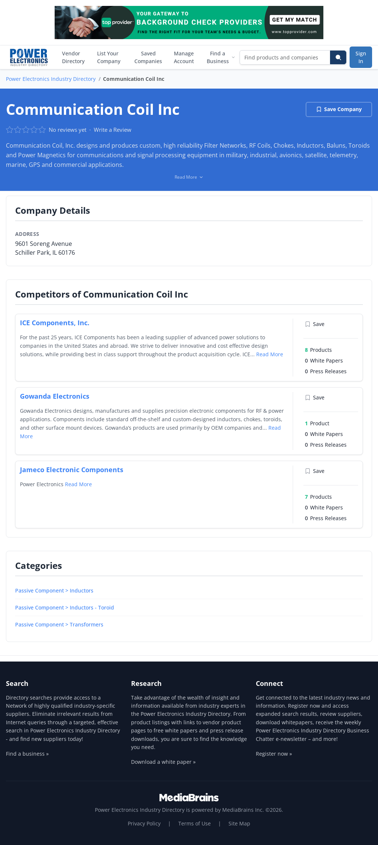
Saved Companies (148, 57)
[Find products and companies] (285, 57)
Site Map (239, 823)
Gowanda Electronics (54, 396)
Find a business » (27, 753)
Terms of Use (194, 823)
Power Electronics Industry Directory (51, 78)
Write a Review (112, 129)
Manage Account (184, 57)
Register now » (274, 753)
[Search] (338, 57)
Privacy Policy (144, 823)
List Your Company (108, 57)
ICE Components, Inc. (54, 322)
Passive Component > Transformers (59, 624)
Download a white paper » (163, 761)
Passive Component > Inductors (54, 590)
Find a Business (221, 57)
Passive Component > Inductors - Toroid (64, 607)
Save (314, 324)
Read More (269, 354)
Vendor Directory (73, 57)
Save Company (339, 109)
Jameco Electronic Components (71, 469)
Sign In (360, 57)
